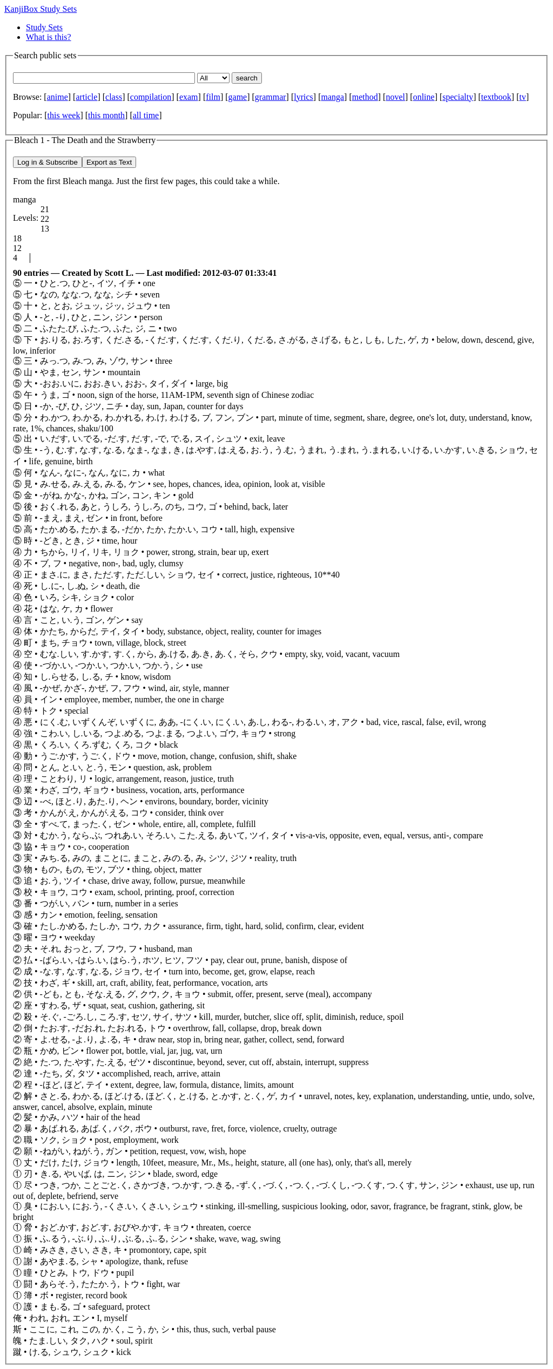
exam (188, 96)
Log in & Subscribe (47, 162)
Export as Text (109, 162)
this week (64, 115)
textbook (496, 96)
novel (395, 96)
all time (146, 115)
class (113, 96)
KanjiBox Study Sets (40, 8)
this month (106, 115)
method (365, 96)
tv (522, 96)
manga (332, 96)
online (424, 96)
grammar (270, 96)
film (213, 96)
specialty (457, 96)
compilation (150, 96)
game (237, 96)
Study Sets (44, 27)
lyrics (303, 96)
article (86, 96)
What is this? (48, 37)
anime (57, 96)
